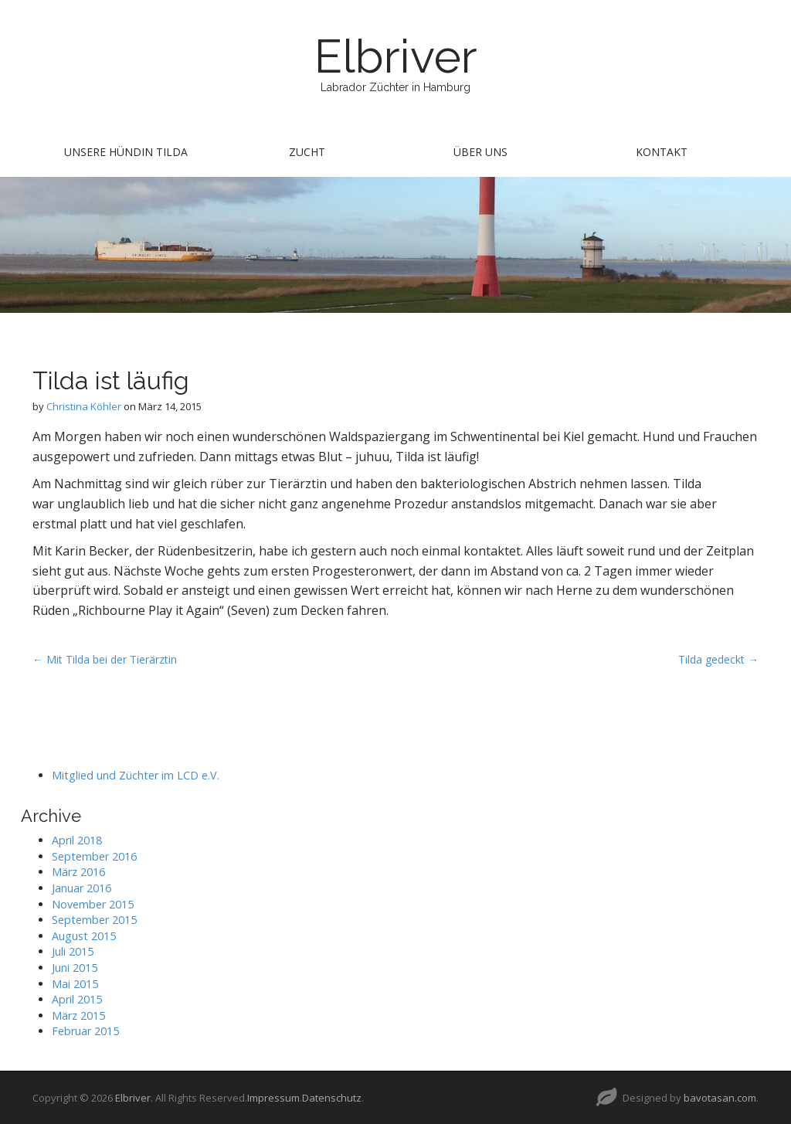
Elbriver (395, 56)
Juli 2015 (72, 951)
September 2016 (94, 856)
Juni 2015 (74, 967)
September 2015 (94, 919)
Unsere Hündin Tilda (126, 151)
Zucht (307, 151)
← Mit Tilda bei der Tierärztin (104, 659)
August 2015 (84, 936)
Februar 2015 (85, 1031)
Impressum (273, 1098)
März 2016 (78, 871)
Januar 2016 (81, 888)
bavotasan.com (720, 1098)
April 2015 (77, 999)
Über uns (480, 151)
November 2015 (93, 904)
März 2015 (78, 1015)
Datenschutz (332, 1098)
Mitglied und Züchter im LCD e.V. (135, 775)
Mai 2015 (75, 983)
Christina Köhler (83, 406)
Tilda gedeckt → (718, 659)
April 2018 (77, 840)
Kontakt (661, 151)
